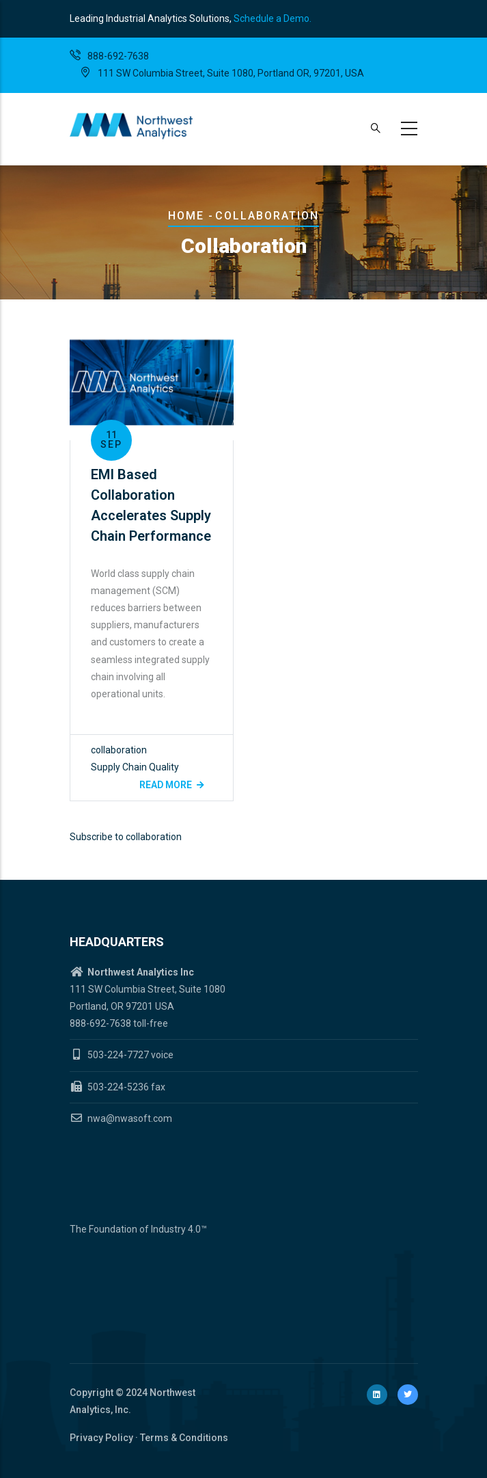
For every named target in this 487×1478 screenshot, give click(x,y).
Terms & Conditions (184, 1437)
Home (186, 215)
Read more (165, 784)
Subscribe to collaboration (126, 836)
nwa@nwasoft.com (121, 1118)
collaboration (119, 749)
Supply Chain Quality (135, 767)
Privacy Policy (101, 1437)
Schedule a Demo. (272, 18)
